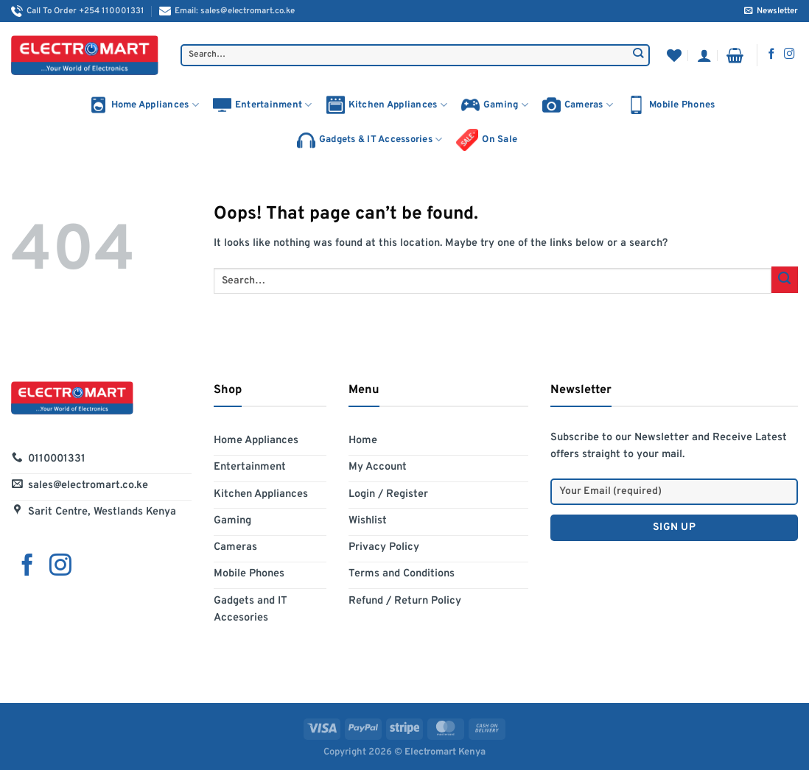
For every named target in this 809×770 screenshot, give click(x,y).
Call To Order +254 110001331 (77, 11)
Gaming (494, 105)
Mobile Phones (671, 105)
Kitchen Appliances (386, 105)
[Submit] (638, 55)
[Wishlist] (674, 55)
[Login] (704, 55)
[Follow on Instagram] (789, 54)
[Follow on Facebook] (771, 54)
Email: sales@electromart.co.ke (227, 11)
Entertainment (262, 105)
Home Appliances (144, 105)
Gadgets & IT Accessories (370, 140)
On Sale (486, 140)
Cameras (577, 105)
